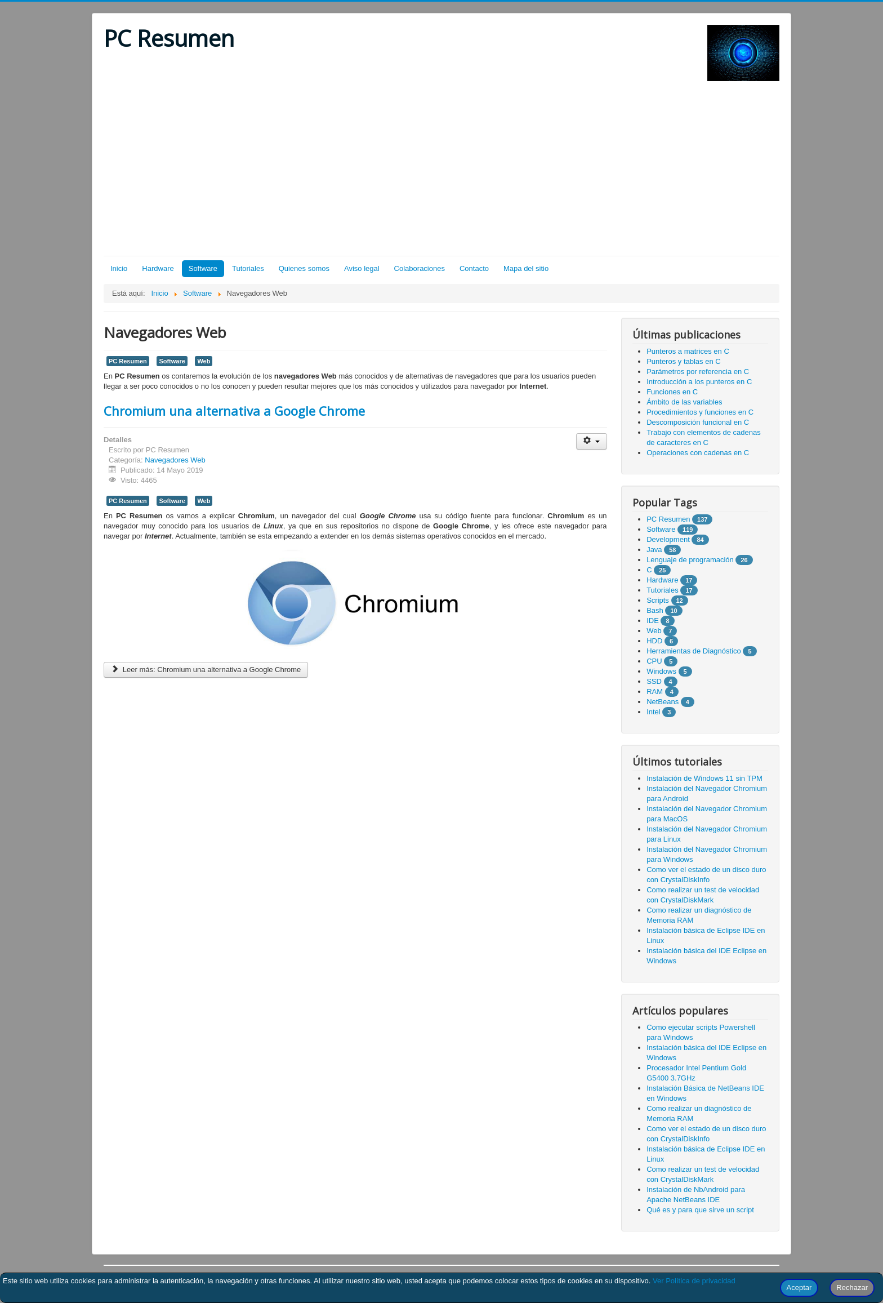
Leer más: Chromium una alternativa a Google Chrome (206, 669)
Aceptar (799, 1287)
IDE (652, 620)
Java (654, 549)
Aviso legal (362, 268)
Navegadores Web (175, 460)
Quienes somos (304, 268)
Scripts (657, 600)
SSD (654, 681)
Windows (661, 671)
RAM (654, 691)
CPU (654, 661)
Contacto (474, 268)
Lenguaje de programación (690, 559)
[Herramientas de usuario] (591, 441)
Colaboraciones (419, 268)
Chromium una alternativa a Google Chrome (234, 410)
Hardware (157, 268)
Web (203, 361)
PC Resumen (128, 361)
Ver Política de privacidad (694, 1281)
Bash (654, 610)
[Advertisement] (441, 171)
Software (203, 268)
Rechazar (852, 1287)
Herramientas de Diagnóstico (693, 651)
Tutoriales (248, 268)
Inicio (118, 268)
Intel (653, 712)
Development (668, 539)
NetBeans (662, 701)
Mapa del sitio (525, 268)
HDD (654, 641)
